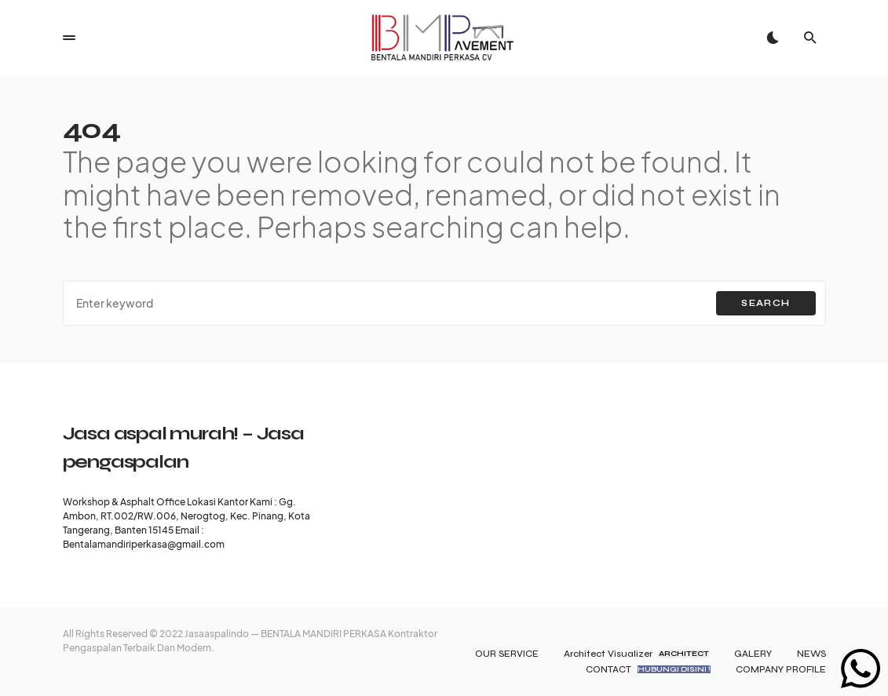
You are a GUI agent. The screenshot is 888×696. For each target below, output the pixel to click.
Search (765, 303)
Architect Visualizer (636, 653)
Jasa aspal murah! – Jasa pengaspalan (183, 447)
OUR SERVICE (507, 653)
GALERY (753, 653)
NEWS (811, 653)
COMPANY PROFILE (781, 669)
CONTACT (648, 669)
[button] (69, 37)
